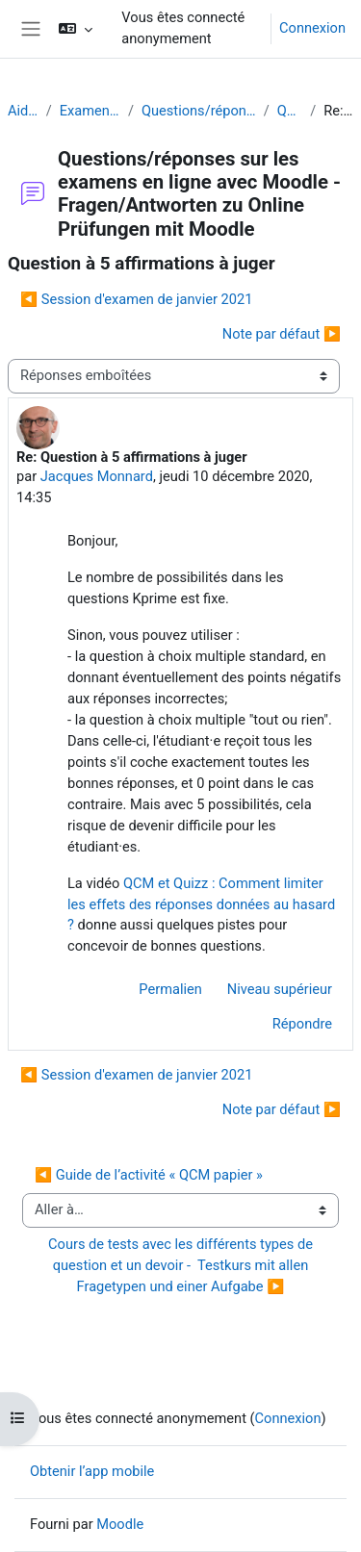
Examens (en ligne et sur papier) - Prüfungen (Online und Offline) (90, 110)
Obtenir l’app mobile (92, 1471)
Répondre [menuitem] (302, 1023)
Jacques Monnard (96, 476)
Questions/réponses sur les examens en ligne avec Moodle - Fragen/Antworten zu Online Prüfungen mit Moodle (199, 110)
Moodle (119, 1524)
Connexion (312, 28)
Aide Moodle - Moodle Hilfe (23, 110)
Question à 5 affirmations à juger (290, 110)
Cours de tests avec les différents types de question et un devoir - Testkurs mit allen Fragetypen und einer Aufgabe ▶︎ (182, 1265)
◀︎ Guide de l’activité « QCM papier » (149, 1174)
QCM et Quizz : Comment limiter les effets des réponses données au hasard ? (201, 904)
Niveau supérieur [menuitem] (279, 989)
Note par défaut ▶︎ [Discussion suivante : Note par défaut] (281, 334)
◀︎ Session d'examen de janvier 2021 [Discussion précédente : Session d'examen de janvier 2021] (136, 299)
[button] (75, 29)
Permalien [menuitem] (170, 989)
